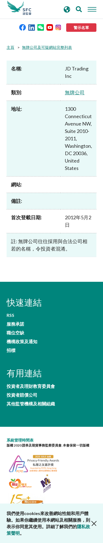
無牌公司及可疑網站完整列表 (47, 47)
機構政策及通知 (22, 341)
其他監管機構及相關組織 (31, 404)
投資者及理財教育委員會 (31, 386)
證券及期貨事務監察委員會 (19, 8)
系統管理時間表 (20, 440)
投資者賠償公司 (22, 395)
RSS (10, 315)
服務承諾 (15, 324)
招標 (11, 350)
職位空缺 (15, 333)
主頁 (10, 47)
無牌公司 (75, 92)
